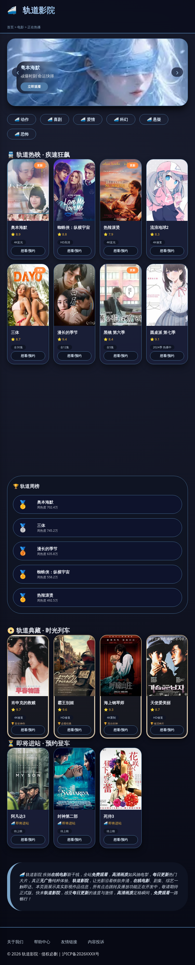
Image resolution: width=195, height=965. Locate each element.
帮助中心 (42, 942)
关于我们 (15, 942)
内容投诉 (96, 942)
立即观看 (34, 87)
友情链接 (69, 942)
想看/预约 (28, 251)
